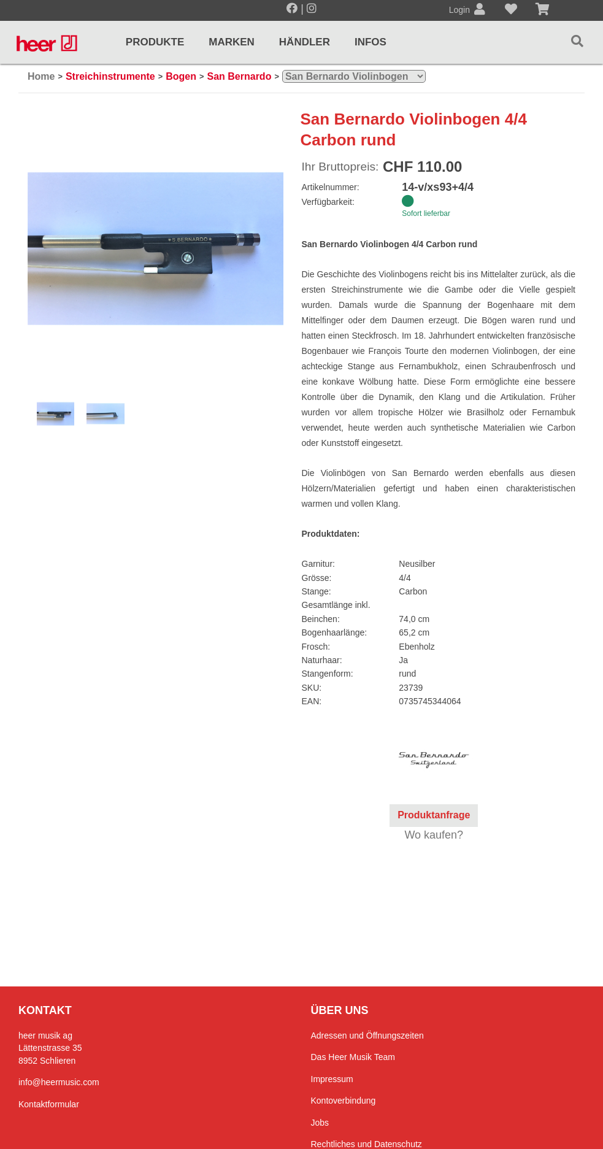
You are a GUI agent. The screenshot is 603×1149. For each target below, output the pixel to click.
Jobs (320, 1123)
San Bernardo (239, 76)
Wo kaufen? (433, 835)
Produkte (155, 42)
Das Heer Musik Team (353, 1057)
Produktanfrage (434, 815)
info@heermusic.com (58, 1082)
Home (41, 76)
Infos (370, 42)
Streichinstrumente (110, 76)
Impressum (332, 1079)
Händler (304, 42)
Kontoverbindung (343, 1100)
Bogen (181, 76)
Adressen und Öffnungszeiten (367, 1035)
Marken (232, 42)
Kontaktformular (48, 1104)
